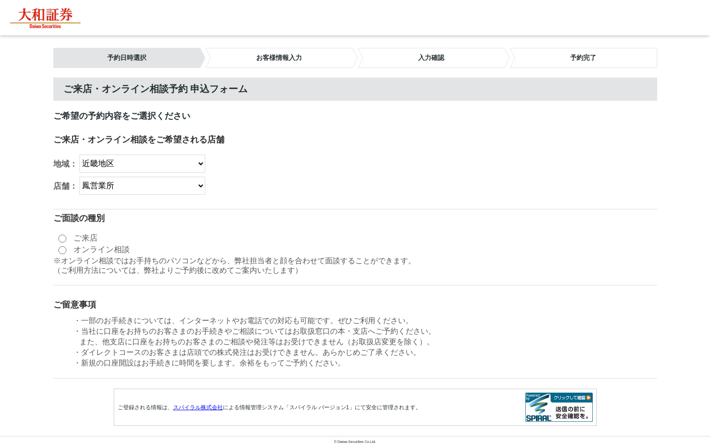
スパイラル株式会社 (198, 407)
